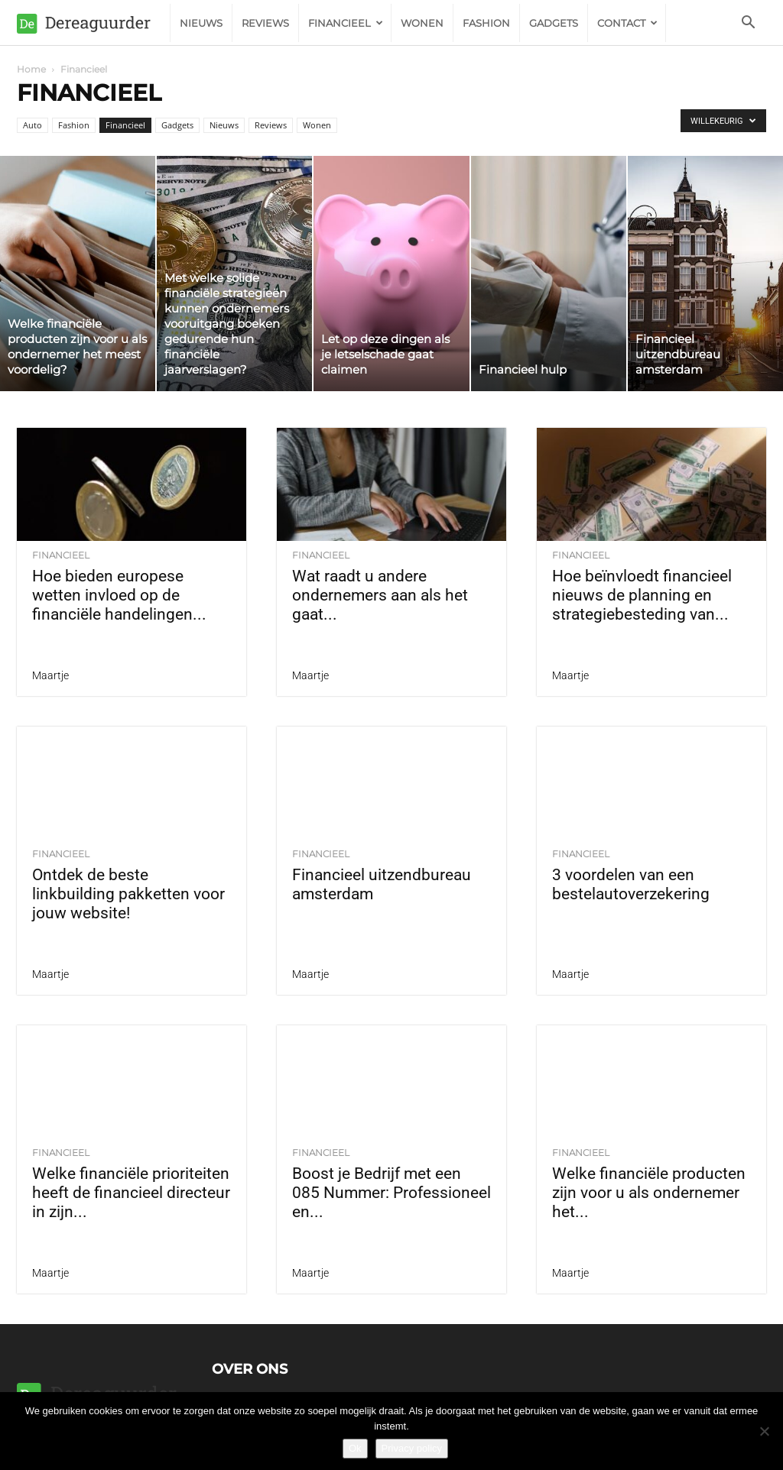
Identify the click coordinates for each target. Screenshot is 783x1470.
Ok (355, 1448)
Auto (32, 125)
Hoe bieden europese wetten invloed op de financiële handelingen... (119, 595)
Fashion (486, 23)
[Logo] (93, 23)
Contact (627, 23)
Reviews (265, 23)
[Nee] (764, 1431)
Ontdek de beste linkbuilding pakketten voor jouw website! (128, 894)
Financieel (345, 23)
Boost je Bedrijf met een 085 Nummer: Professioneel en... (391, 1192)
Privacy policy (412, 1448)
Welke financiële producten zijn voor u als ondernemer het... (649, 1192)
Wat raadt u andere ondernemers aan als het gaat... (380, 595)
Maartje (50, 675)
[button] (747, 24)
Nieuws (201, 23)
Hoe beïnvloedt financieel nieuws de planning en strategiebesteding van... (642, 595)
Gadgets (553, 23)
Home (31, 69)
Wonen (422, 23)
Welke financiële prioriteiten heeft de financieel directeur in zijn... (131, 1192)
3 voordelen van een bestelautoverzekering (631, 884)
